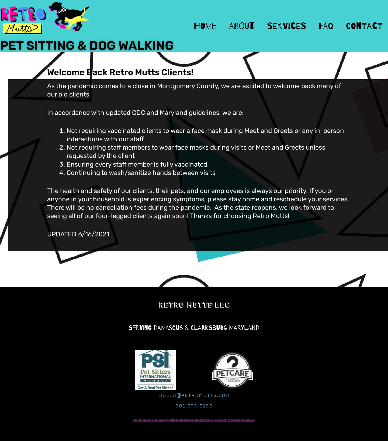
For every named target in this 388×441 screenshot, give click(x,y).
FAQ (326, 26)
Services (286, 26)
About (242, 26)
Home (205, 26)
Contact (364, 26)
